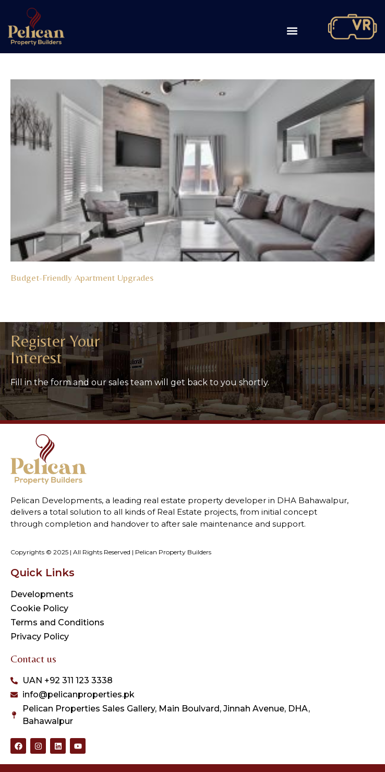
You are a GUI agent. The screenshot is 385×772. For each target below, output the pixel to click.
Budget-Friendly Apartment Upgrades (81, 277)
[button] (292, 31)
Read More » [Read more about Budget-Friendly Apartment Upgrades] (30, 290)
